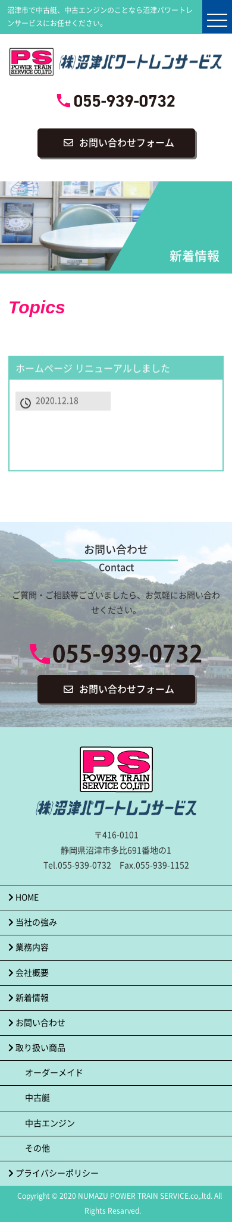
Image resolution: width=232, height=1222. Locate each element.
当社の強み (32, 922)
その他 (37, 1148)
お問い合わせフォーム (126, 142)
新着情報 (28, 998)
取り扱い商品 (36, 1048)
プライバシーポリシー (53, 1173)
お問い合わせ (36, 1023)
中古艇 (37, 1098)
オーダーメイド (54, 1073)
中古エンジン (50, 1123)
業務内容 (28, 947)
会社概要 (28, 973)
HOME (23, 897)
